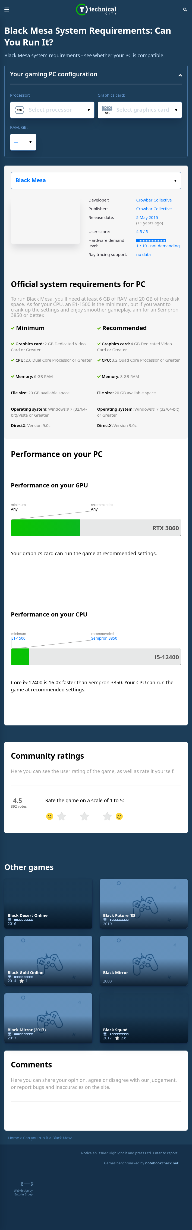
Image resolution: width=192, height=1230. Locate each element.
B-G (27, 1184)
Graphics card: (111, 95)
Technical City (96, 10)
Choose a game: (175, 181)
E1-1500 (18, 638)
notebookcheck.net (161, 1163)
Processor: (20, 95)
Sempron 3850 (104, 638)
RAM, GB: (19, 127)
